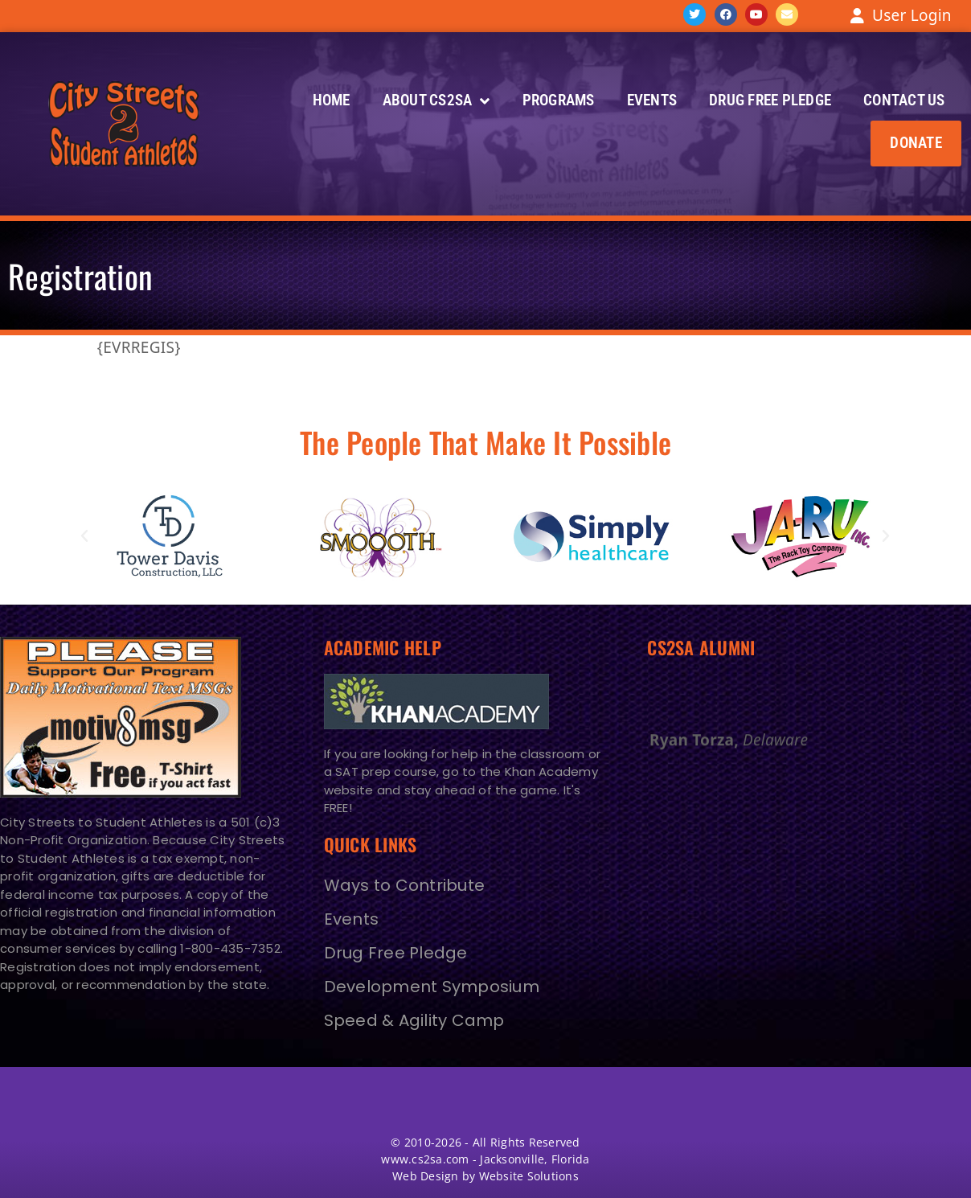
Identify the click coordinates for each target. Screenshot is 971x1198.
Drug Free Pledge (770, 100)
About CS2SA (436, 101)
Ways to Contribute (405, 885)
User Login (912, 15)
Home (331, 100)
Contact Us (904, 100)
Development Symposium (431, 986)
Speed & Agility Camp (414, 1020)
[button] (916, 143)
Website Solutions (529, 1176)
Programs (558, 100)
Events (652, 100)
